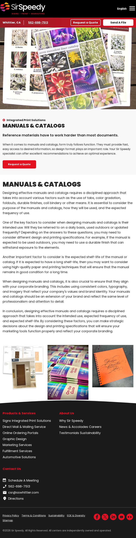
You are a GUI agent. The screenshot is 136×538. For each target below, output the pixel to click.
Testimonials (69, 433)
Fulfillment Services (17, 451)
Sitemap (8, 520)
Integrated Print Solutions (26, 120)
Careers (95, 427)
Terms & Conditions (34, 515)
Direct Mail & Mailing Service (24, 427)
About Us (66, 413)
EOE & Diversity (76, 515)
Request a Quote (85, 23)
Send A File (118, 23)
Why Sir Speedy (71, 420)
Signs (7, 420)
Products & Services (19, 413)
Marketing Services (17, 445)
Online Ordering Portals (20, 433)
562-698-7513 (38, 22)
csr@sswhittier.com (21, 492)
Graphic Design (14, 439)
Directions (13, 498)
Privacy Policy (11, 515)
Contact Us (12, 469)
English (122, 8)
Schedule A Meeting (21, 480)
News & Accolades (73, 427)
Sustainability (90, 433)
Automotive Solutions (19, 457)
